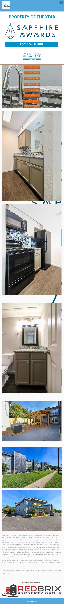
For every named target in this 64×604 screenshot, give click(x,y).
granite (5, 540)
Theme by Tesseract (31, 601)
